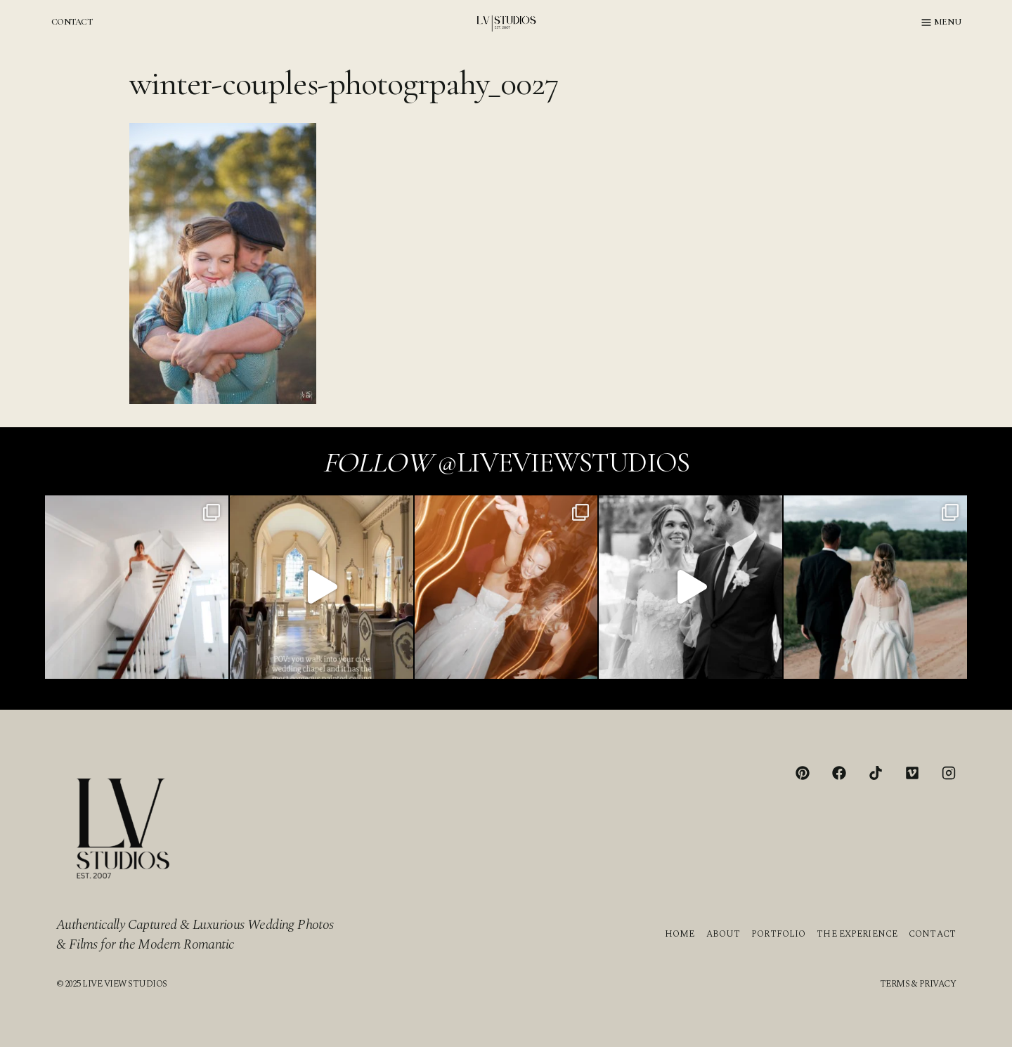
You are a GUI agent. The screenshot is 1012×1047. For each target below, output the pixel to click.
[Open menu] (941, 22)
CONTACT (71, 21)
